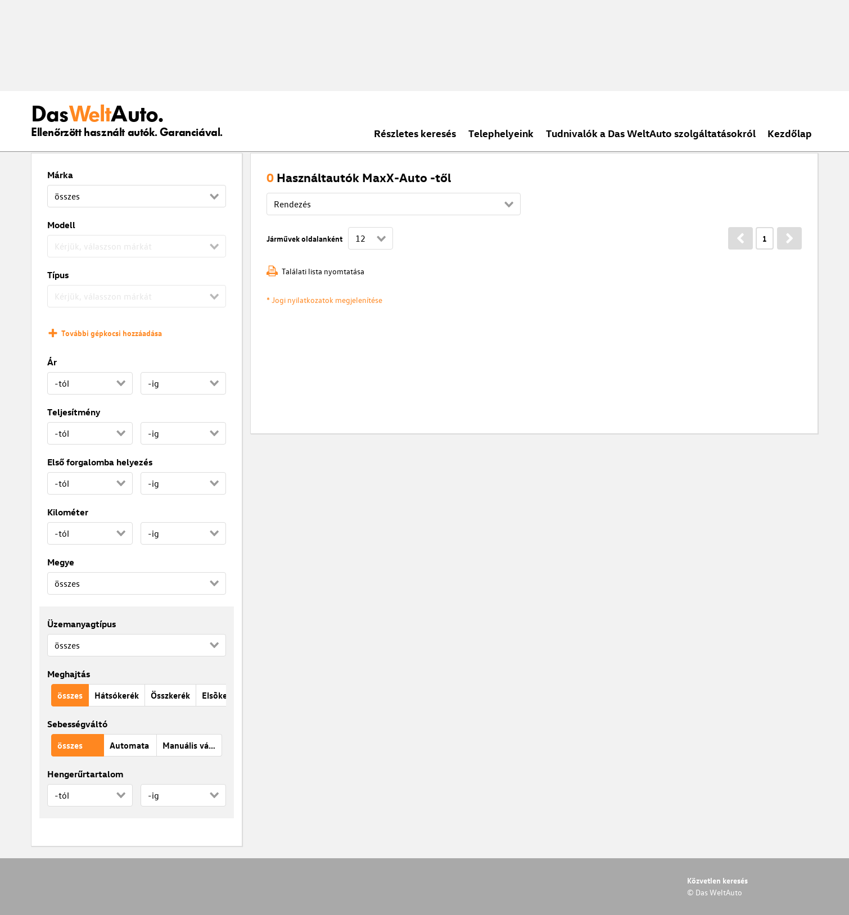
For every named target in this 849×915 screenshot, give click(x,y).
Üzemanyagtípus (81, 623)
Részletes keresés (415, 132)
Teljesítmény (73, 412)
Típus (58, 274)
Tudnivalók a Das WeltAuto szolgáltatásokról (651, 132)
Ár (52, 362)
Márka (60, 174)
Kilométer (67, 512)
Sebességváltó (77, 724)
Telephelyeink (501, 132)
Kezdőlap (789, 132)
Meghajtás (68, 674)
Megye (60, 562)
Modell (61, 224)
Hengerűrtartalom (85, 774)
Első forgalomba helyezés (99, 462)
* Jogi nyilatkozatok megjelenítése (324, 300)
